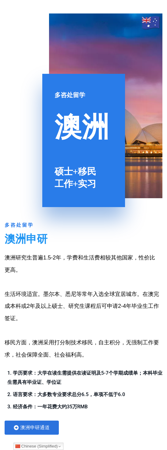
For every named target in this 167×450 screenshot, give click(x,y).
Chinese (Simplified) (36, 446)
